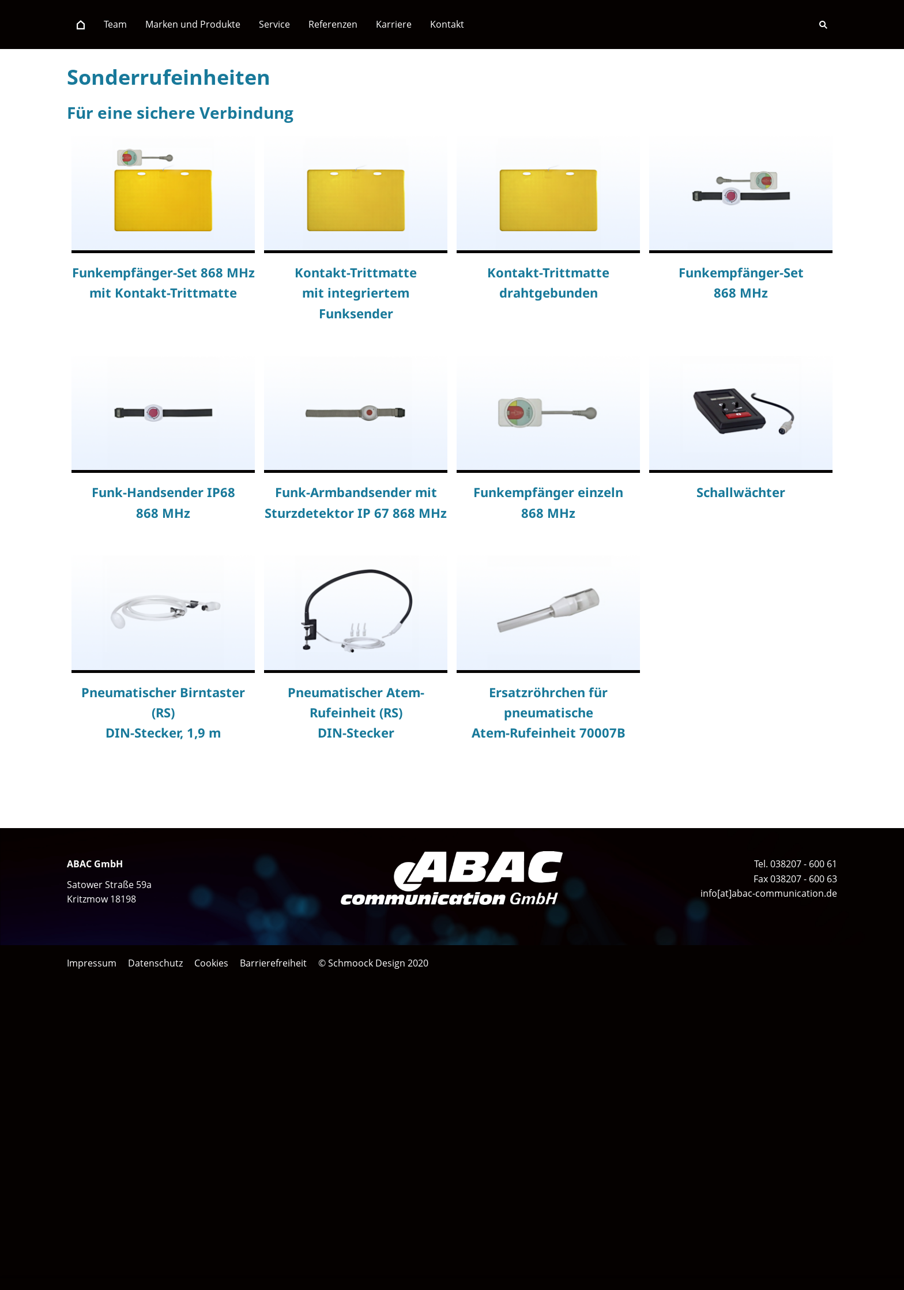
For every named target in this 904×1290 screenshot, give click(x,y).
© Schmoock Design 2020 (373, 963)
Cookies (211, 963)
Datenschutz (155, 963)
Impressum (91, 963)
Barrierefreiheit (273, 963)
